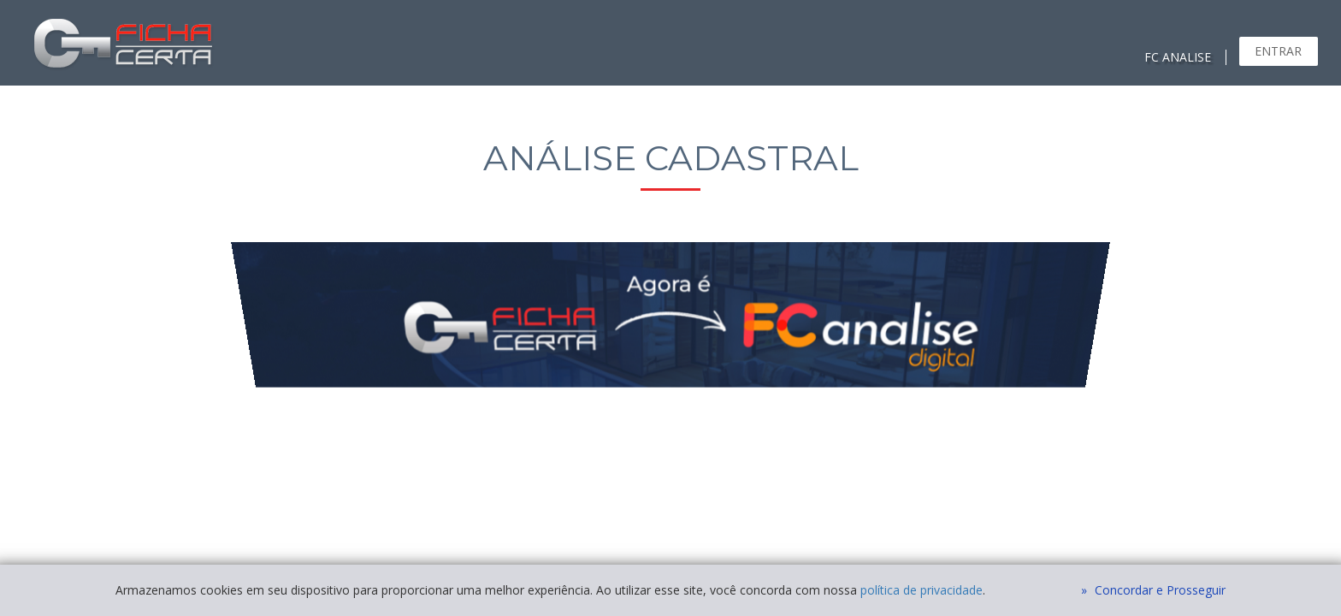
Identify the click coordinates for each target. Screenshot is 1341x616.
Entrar (1278, 51)
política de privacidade (921, 590)
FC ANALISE (1177, 57)
